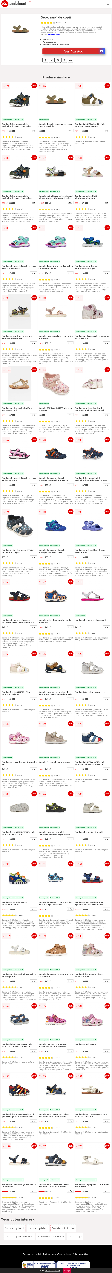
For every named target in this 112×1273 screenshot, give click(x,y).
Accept (67, 1270)
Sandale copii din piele (63, 1228)
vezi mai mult (54, 34)
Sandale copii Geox (37, 1228)
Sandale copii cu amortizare (19, 1236)
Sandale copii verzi (14, 1228)
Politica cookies (80, 1254)
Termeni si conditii (32, 1254)
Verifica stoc (84, 51)
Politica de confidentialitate (57, 1254)
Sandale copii (75, 1236)
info (33, 131)
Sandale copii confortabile (51, 1236)
